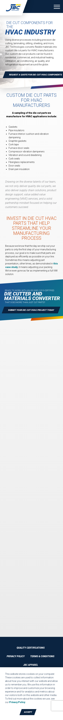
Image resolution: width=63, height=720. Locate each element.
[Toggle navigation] (56, 7)
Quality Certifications (31, 647)
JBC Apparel (30, 665)
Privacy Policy (16, 656)
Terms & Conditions (42, 656)
